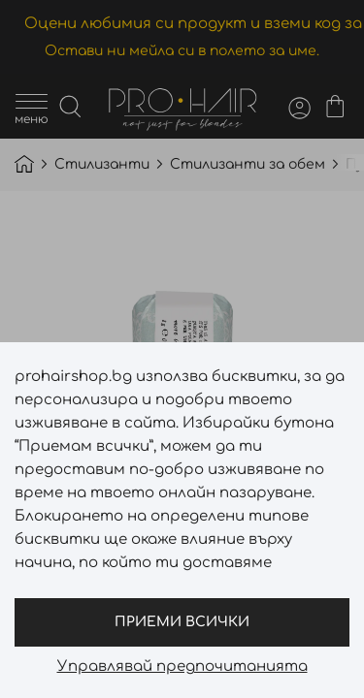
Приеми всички (182, 622)
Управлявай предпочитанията (182, 667)
